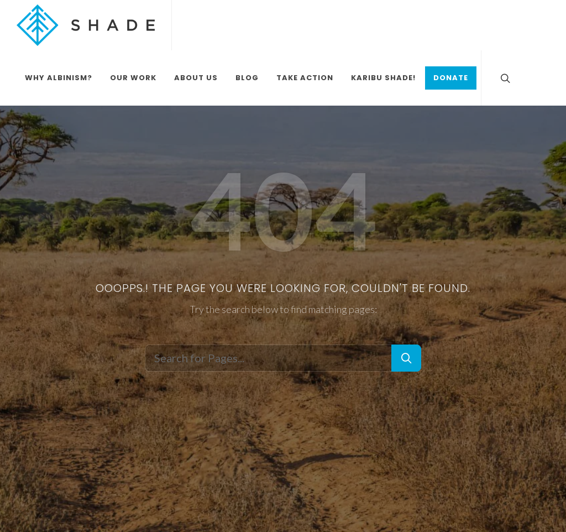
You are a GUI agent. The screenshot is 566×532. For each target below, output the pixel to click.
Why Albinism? (58, 77)
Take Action (304, 77)
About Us (196, 77)
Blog (247, 77)
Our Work (133, 77)
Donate (450, 77)
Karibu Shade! (383, 77)
